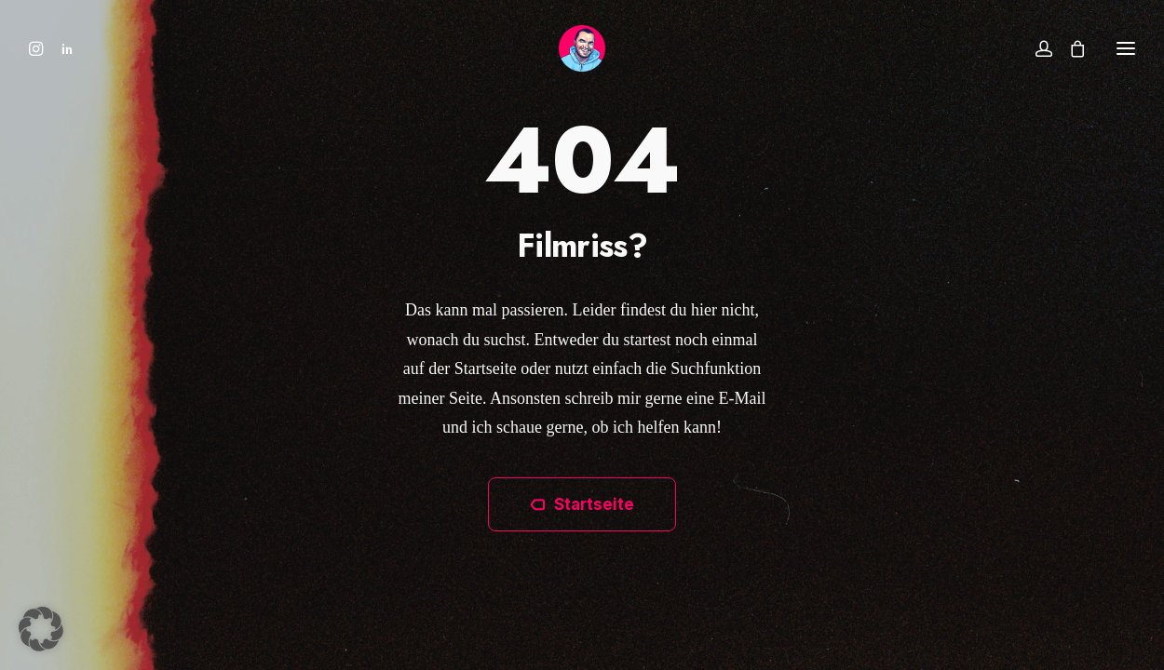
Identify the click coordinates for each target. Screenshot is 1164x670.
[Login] (1035, 48)
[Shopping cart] (1069, 48)
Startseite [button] (582, 504)
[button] (40, 48)
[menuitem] (40, 48)
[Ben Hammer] (582, 48)
